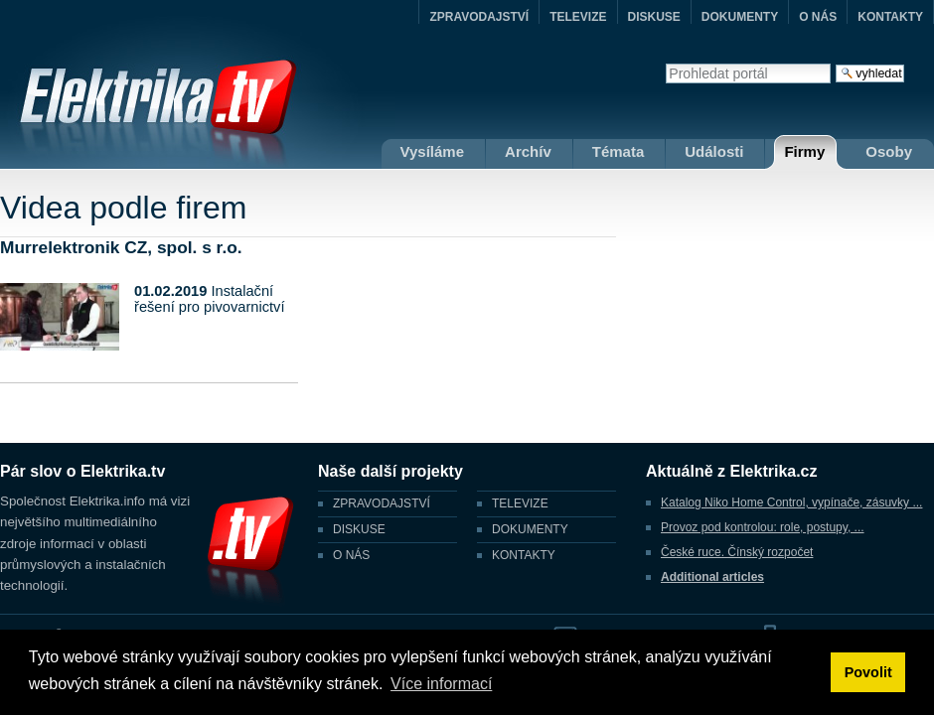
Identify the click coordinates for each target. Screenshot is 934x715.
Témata (618, 151)
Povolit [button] (868, 672)
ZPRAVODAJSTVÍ (479, 17)
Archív (528, 151)
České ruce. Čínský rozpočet (737, 552)
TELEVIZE (577, 17)
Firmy (804, 151)
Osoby (888, 151)
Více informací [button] (441, 683)
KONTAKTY (890, 17)
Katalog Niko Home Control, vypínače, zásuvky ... (791, 502)
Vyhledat (665, 63)
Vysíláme (432, 151)
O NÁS (818, 17)
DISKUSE (654, 17)
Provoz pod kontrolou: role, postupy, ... (762, 527)
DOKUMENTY (739, 17)
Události (714, 151)
